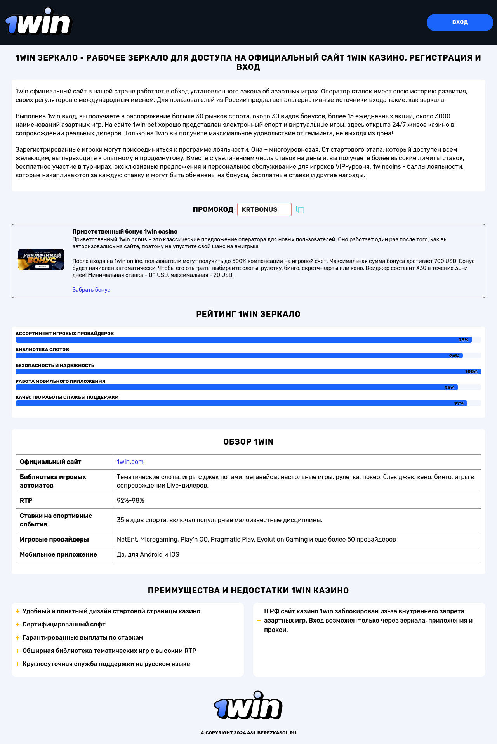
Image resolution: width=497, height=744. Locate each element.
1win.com (130, 461)
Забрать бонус (91, 290)
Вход (460, 22)
